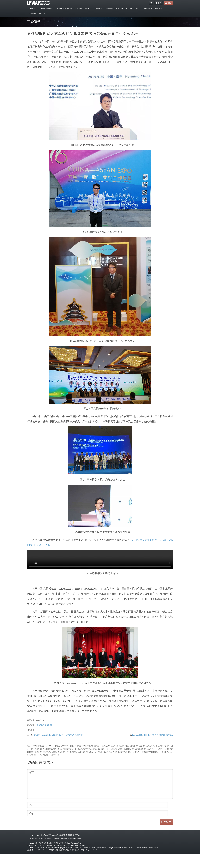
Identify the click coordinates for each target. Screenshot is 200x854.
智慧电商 (109, 8)
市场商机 (88, 8)
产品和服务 (34, 839)
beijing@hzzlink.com (65, 848)
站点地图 (129, 8)
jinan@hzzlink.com (41, 850)
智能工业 (119, 8)
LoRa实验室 (147, 8)
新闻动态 (48, 725)
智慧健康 (32, 13)
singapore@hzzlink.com (94, 850)
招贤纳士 (56, 839)
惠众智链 (40, 725)
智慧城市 (158, 8)
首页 (138, 8)
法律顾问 (78, 839)
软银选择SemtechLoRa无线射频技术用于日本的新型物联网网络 (59, 735)
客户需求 (78, 8)
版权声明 (64, 839)
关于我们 (42, 13)
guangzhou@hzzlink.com (116, 848)
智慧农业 (98, 8)
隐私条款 (71, 839)
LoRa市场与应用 (47, 8)
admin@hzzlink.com (78, 845)
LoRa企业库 (33, 8)
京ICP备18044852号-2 (74, 843)
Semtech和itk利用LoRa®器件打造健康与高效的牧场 (152, 735)
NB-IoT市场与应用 (64, 8)
